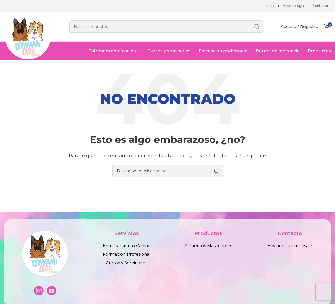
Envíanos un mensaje (290, 245)
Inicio (270, 6)
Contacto (320, 6)
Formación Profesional (126, 254)
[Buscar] (166, 26)
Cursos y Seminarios (126, 262)
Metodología (293, 6)
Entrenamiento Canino (127, 245)
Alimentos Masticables (208, 245)
